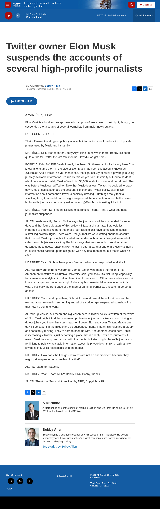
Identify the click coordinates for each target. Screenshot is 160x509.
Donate (147, 4)
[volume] (18, 15)
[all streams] (144, 15)
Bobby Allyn (52, 85)
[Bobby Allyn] (32, 437)
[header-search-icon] (131, 5)
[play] (8, 16)
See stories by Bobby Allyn (59, 446)
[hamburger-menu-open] (8, 5)
